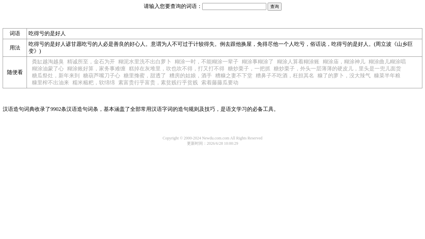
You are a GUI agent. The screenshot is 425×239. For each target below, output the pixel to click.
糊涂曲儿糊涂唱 (387, 61)
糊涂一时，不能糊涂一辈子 (206, 61)
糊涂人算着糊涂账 (298, 61)
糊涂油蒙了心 (48, 68)
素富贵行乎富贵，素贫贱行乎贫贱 (158, 82)
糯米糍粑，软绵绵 (93, 82)
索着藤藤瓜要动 (219, 82)
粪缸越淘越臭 (48, 61)
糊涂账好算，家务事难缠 (96, 68)
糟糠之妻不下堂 (233, 75)
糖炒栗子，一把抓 (249, 68)
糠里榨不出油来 (50, 82)
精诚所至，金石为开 (91, 61)
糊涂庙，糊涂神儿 (344, 61)
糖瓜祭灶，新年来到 (56, 75)
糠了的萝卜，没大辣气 (344, 75)
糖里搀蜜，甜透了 (145, 75)
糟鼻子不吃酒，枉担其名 (285, 75)
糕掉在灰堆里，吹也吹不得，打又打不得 (176, 68)
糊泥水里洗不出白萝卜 (144, 61)
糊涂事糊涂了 (258, 61)
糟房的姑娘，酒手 (190, 75)
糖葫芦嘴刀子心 (101, 75)
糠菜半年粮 (387, 75)
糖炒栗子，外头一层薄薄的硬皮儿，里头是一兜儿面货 (337, 68)
